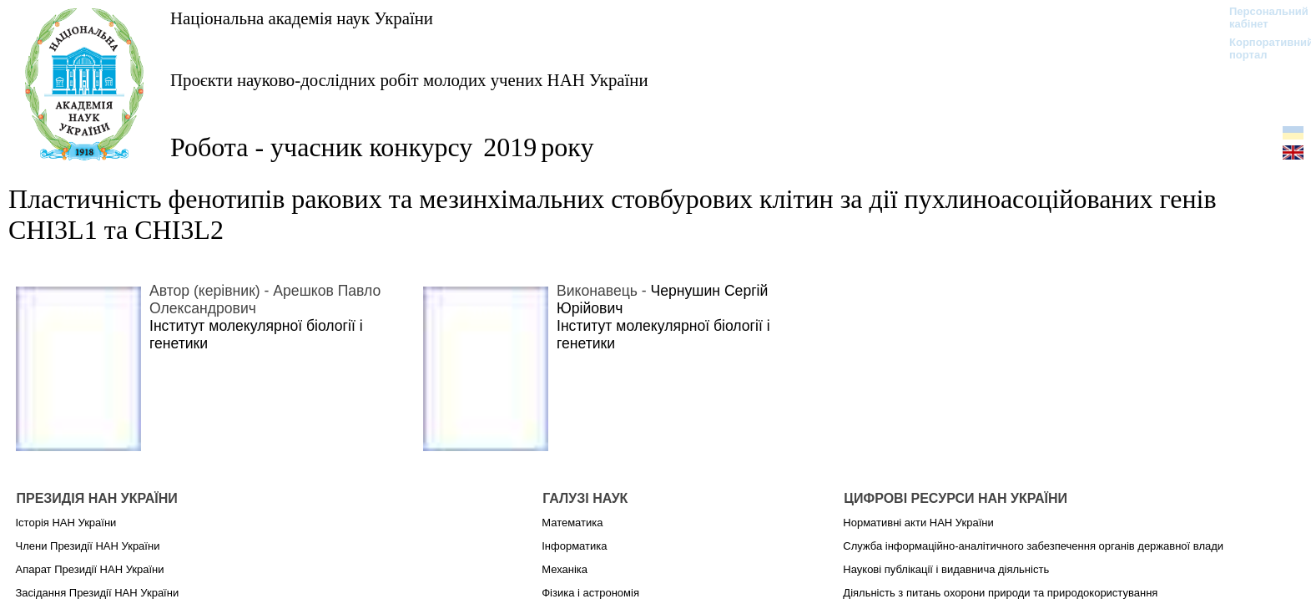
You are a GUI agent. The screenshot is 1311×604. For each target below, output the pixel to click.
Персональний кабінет (1260, 17)
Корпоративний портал (1260, 48)
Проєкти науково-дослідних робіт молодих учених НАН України (409, 79)
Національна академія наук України (301, 18)
